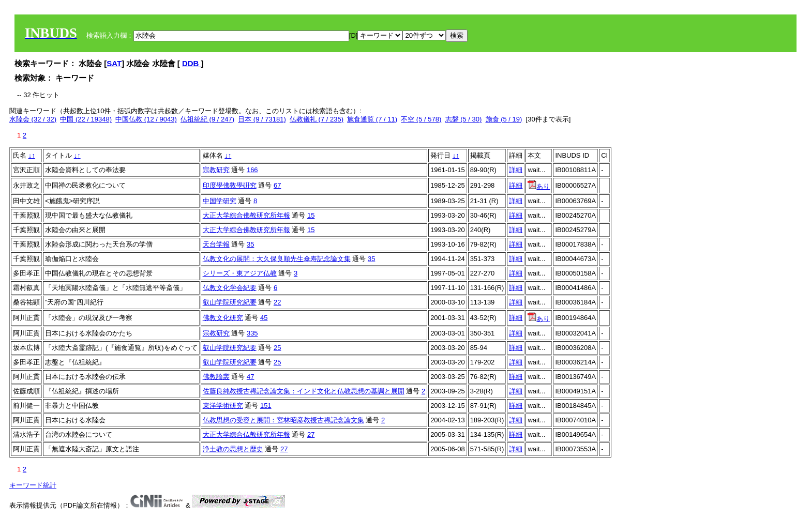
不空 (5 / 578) (421, 119)
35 (250, 244)
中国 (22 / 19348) (86, 119)
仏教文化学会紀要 (230, 288)
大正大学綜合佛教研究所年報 (246, 215)
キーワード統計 (32, 485)
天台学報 (216, 244)
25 (277, 348)
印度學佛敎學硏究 (230, 185)
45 (263, 318)
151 (266, 405)
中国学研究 (219, 201)
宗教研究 (216, 170)
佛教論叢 (216, 376)
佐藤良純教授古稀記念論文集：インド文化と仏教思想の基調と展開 (303, 391)
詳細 (515, 170)
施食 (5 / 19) (504, 119)
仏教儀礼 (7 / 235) (316, 119)
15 (310, 215)
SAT (114, 63)
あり (539, 186)
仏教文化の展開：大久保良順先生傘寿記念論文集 (277, 259)
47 (250, 376)
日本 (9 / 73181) (262, 119)
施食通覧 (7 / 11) (372, 119)
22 (277, 302)
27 (310, 434)
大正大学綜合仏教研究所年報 (246, 434)
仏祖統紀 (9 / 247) (207, 119)
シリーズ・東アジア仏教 (240, 273)
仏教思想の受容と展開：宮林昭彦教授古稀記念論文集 (283, 420)
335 (252, 333)
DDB (191, 63)
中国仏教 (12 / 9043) (146, 119)
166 (252, 170)
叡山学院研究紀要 (230, 302)
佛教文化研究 (223, 318)
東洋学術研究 (223, 405)
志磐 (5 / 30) (463, 119)
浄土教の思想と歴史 (233, 449)
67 (277, 185)
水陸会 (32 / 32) (32, 119)
